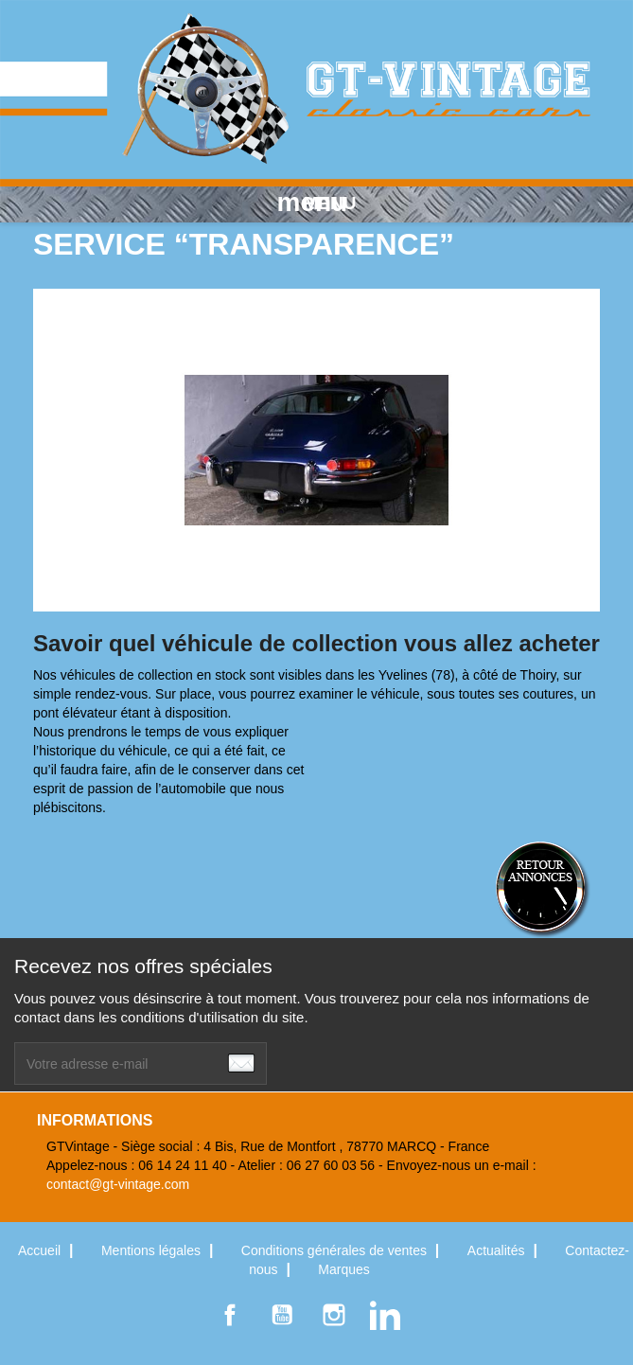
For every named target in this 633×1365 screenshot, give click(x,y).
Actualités (498, 1250)
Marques (343, 1269)
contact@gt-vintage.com (117, 1184)
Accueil (41, 1250)
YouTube (282, 1315)
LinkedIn (385, 1315)
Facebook (230, 1315)
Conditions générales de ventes (336, 1250)
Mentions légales (152, 1250)
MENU (317, 202)
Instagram (334, 1315)
